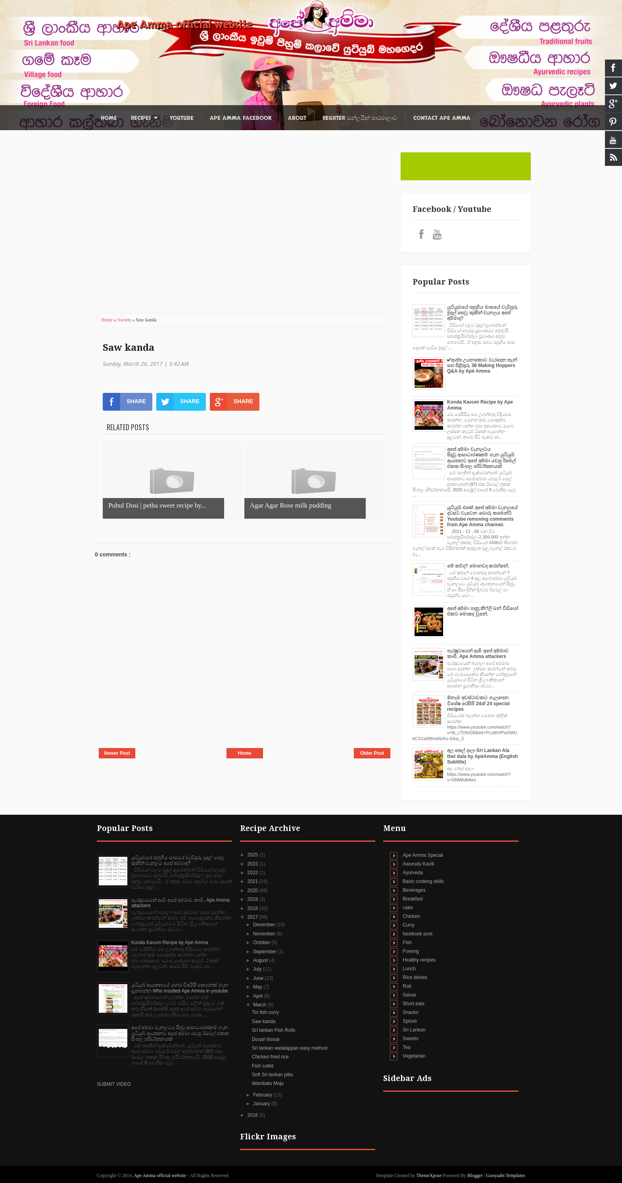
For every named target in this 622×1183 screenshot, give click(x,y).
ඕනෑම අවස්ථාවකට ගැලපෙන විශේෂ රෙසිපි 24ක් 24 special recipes (478, 703)
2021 (253, 881)
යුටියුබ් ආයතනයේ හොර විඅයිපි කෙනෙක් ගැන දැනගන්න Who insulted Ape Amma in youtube (179, 987)
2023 (253, 864)
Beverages (414, 890)
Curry (408, 925)
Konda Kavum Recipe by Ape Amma (169, 942)
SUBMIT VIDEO (114, 1084)
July (258, 969)
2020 (253, 890)
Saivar (409, 995)
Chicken (411, 916)
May (258, 987)
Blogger (475, 1175)
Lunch (409, 968)
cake (408, 907)
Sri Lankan (414, 1030)
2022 (253, 872)
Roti (407, 986)
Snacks (410, 1012)
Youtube (182, 118)
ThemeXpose (429, 1175)
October (262, 942)
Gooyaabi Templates (505, 1175)
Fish (407, 942)
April (258, 996)
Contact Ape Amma (441, 118)
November (264, 934)
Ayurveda (412, 872)
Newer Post (117, 753)
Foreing (411, 951)
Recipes (141, 118)
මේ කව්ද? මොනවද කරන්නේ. (478, 566)
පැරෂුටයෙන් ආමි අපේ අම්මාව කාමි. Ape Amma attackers (478, 653)
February (263, 1095)
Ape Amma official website (184, 24)
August (261, 960)
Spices (410, 1021)
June (259, 978)
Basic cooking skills (423, 881)
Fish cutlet (263, 1066)
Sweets (124, 320)
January (262, 1103)
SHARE (124, 401)
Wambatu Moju (268, 1083)
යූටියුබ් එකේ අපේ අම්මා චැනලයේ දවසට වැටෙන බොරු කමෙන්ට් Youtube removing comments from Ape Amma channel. (482, 516)
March (260, 1005)
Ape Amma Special (423, 855)
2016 (253, 1115)
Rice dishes (415, 977)
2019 (253, 899)
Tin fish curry (265, 1012)
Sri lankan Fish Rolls (273, 1030)
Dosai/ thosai (265, 1039)
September (265, 951)
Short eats (413, 1003)
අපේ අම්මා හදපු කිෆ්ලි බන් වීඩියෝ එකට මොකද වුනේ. (482, 611)
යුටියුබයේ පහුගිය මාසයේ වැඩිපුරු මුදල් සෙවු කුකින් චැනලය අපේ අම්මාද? (482, 312)
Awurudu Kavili (418, 864)
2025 (253, 855)
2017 (253, 917)
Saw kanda (128, 347)
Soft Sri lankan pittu (272, 1074)
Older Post (372, 753)
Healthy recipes (419, 960)
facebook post (417, 934)
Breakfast (413, 899)
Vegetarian (414, 1056)
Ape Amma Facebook (241, 118)
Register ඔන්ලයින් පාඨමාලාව (360, 118)
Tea (406, 1047)
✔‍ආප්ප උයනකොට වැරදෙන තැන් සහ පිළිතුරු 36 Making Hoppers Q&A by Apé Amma (482, 365)
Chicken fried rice (270, 1057)
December (264, 924)
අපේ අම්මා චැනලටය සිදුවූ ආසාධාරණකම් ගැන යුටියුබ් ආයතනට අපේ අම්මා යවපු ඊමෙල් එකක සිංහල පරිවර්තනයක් (481, 457)
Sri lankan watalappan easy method (289, 1048)
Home (109, 118)
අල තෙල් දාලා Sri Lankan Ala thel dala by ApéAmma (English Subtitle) (482, 756)
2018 (253, 908)
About (297, 118)
